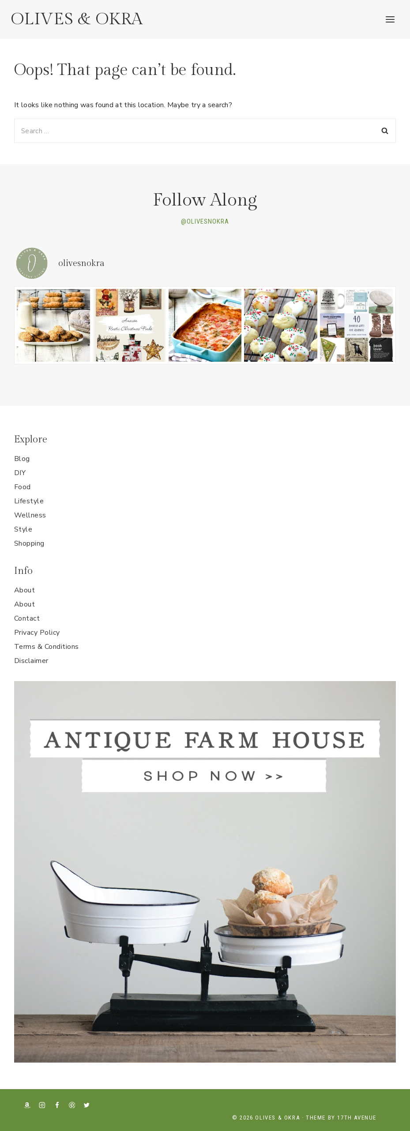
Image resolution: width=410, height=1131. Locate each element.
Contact (27, 618)
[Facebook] (57, 1104)
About (24, 590)
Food (22, 487)
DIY (20, 473)
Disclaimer (31, 661)
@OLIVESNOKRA (205, 221)
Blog (22, 459)
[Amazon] (27, 1104)
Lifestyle (29, 501)
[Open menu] (390, 19)
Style (23, 529)
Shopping (29, 543)
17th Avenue (356, 1117)
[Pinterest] (71, 1104)
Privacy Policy (37, 632)
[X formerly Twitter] (86, 1104)
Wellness (30, 515)
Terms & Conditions (46, 647)
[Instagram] (42, 1104)
